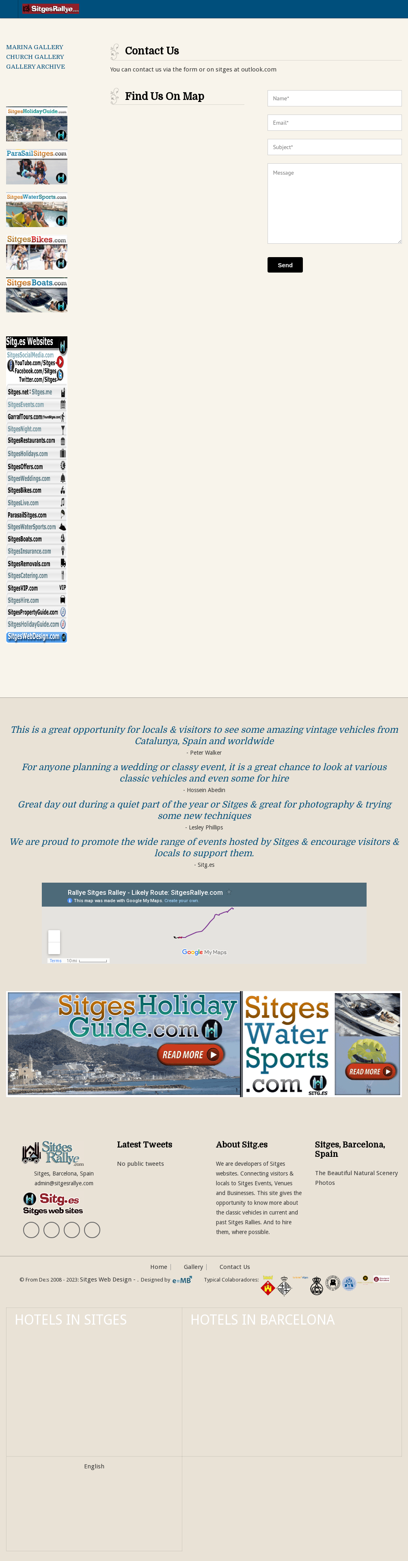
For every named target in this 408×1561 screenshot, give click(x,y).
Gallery (193, 1267)
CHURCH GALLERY (35, 57)
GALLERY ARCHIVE (35, 66)
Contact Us (235, 1267)
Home (158, 1267)
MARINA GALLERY (34, 47)
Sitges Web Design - (108, 1279)
